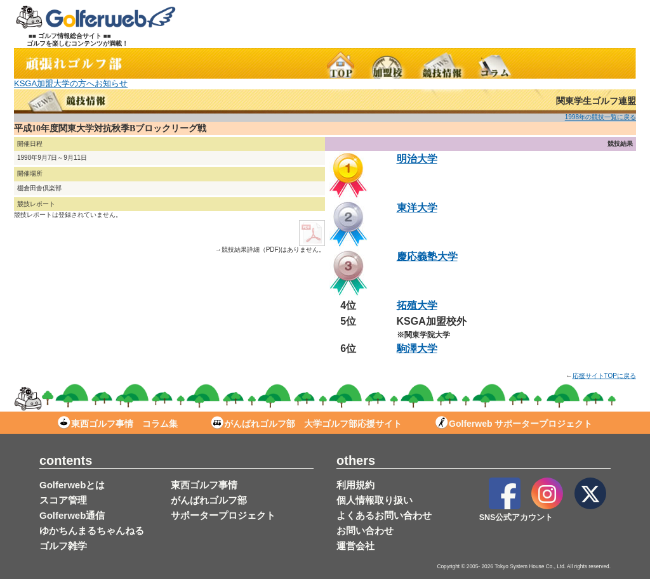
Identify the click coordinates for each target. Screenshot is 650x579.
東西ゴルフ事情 (204, 484)
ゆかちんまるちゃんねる (91, 530)
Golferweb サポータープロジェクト (513, 424)
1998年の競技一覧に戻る (600, 117)
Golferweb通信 (72, 515)
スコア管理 (63, 500)
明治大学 (417, 158)
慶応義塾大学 (427, 256)
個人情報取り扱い (374, 500)
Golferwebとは (72, 484)
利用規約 (355, 484)
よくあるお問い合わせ (384, 515)
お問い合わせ (365, 530)
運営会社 (355, 545)
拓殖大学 (417, 305)
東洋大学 (417, 207)
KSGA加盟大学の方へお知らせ (71, 83)
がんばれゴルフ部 (209, 500)
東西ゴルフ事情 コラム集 (118, 424)
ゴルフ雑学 (63, 545)
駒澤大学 (417, 348)
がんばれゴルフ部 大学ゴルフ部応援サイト (306, 424)
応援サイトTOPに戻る (604, 375)
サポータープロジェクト (223, 515)
